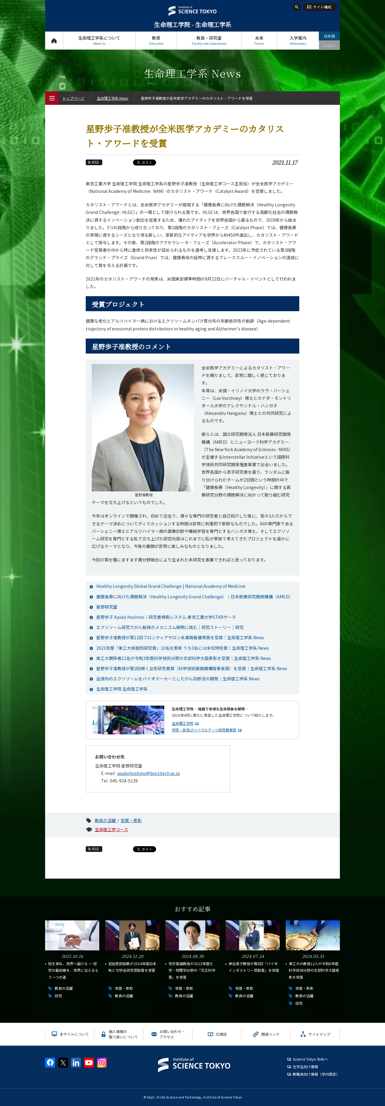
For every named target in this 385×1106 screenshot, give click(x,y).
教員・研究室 (209, 40)
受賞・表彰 (131, 820)
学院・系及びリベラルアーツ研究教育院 (204, 729)
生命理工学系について (99, 40)
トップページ (54, 40)
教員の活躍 (105, 820)
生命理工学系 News (112, 98)
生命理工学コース (111, 829)
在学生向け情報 (305, 1066)
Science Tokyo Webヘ (310, 1059)
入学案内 (298, 40)
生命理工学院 (182, 723)
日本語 (329, 35)
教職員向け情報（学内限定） (316, 1074)
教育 (156, 40)
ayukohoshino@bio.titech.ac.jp (148, 773)
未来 (259, 40)
